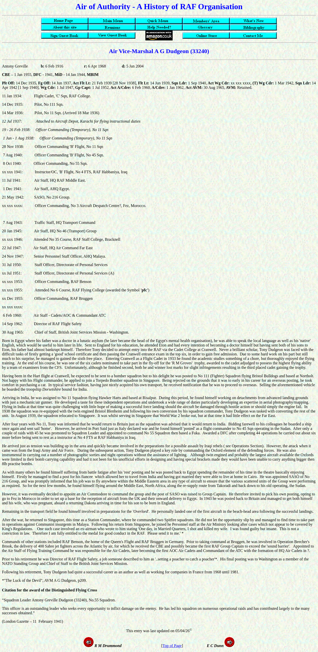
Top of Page (172, 646)
